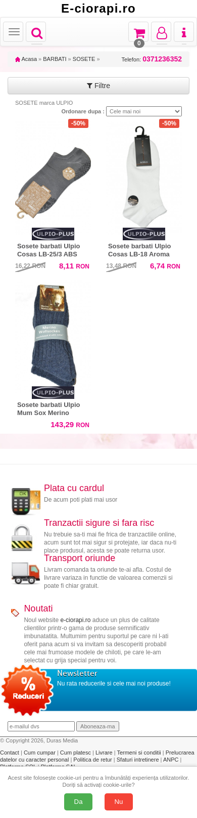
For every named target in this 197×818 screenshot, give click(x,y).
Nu (119, 801)
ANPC (171, 760)
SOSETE (84, 59)
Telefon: (152, 59)
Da (78, 801)
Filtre (98, 86)
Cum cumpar (40, 752)
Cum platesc (76, 752)
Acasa (26, 59)
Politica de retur (93, 760)
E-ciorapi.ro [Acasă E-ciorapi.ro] (98, 8)
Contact (10, 752)
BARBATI (54, 59)
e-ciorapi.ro (75, 620)
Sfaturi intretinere (139, 760)
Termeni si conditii (139, 752)
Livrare (104, 752)
